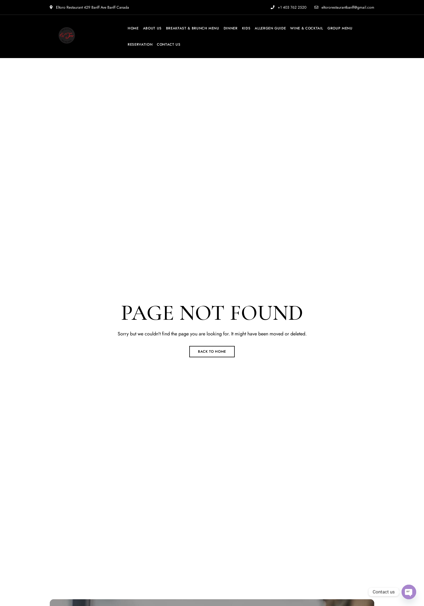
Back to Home (212, 351)
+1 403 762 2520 (288, 7)
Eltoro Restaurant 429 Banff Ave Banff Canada (89, 7)
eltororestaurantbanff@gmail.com (344, 7)
